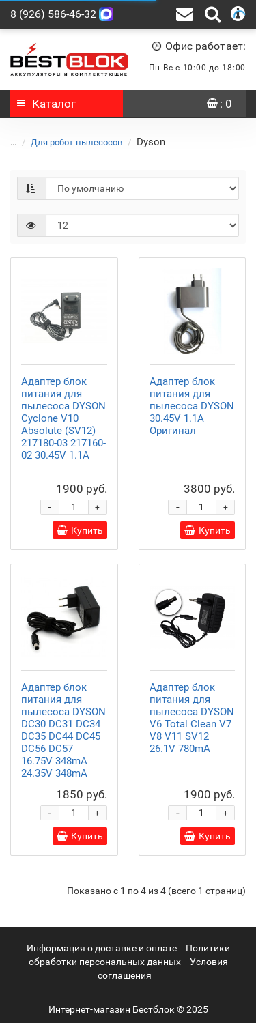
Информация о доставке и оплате (102, 947)
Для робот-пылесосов (76, 142)
